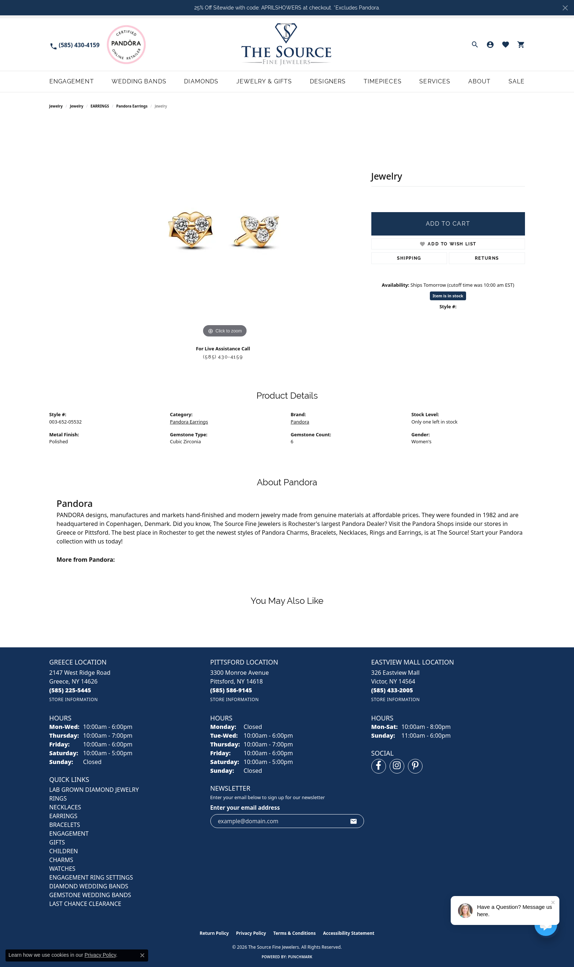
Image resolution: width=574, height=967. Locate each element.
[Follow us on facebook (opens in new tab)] (378, 766)
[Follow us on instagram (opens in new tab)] (397, 766)
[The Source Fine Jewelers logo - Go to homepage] (287, 44)
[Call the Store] (70, 690)
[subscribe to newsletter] (354, 821)
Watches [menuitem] (62, 869)
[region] (225, 229)
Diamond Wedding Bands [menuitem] (88, 886)
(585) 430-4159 (223, 357)
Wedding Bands (139, 81)
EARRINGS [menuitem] (63, 816)
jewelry (76, 106)
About (479, 81)
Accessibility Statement (348, 933)
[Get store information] (73, 699)
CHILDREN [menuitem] (63, 851)
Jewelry (56, 106)
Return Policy (214, 933)
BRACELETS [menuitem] (64, 825)
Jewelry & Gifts (264, 81)
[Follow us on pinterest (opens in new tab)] (415, 766)
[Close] (565, 7)
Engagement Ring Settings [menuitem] (91, 877)
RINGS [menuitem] (58, 798)
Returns (487, 258)
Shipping (409, 258)
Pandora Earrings (132, 106)
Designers (328, 81)
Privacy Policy (251, 933)
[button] (475, 44)
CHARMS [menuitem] (61, 860)
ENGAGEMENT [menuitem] (69, 833)
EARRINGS (100, 106)
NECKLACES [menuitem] (65, 807)
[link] (74, 44)
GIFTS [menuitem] (57, 842)
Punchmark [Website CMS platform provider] (300, 956)
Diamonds (201, 81)
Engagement (71, 81)
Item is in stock (448, 295)
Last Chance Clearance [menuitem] (85, 904)
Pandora (300, 421)
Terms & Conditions (294, 933)
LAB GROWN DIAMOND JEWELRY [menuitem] (94, 790)
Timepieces (383, 81)
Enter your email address (245, 807)
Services (434, 81)
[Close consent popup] (142, 955)
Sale (517, 81)
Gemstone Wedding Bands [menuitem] (90, 895)
